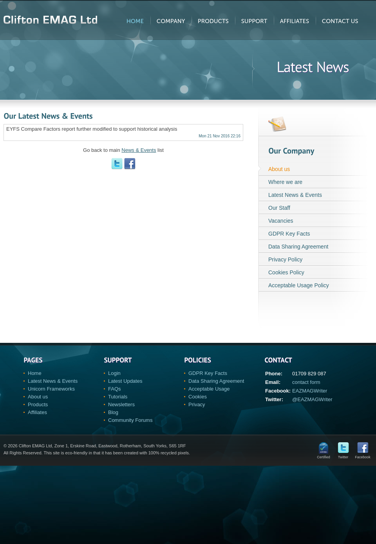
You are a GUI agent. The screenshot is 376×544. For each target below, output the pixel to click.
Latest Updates (125, 381)
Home (35, 373)
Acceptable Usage (209, 389)
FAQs (114, 389)
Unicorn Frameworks (51, 389)
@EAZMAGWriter (312, 399)
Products (38, 404)
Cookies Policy (286, 272)
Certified (323, 455)
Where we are (285, 182)
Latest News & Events (295, 195)
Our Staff (279, 208)
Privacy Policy (285, 259)
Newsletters (121, 404)
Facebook (363, 455)
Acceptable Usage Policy (298, 285)
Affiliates (37, 412)
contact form (306, 382)
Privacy (196, 404)
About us (279, 169)
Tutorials (117, 397)
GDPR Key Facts (289, 234)
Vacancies (280, 221)
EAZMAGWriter (309, 391)
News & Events (138, 150)
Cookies (197, 397)
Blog (113, 412)
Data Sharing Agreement (298, 246)
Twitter (343, 455)
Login (114, 373)
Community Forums (130, 420)
